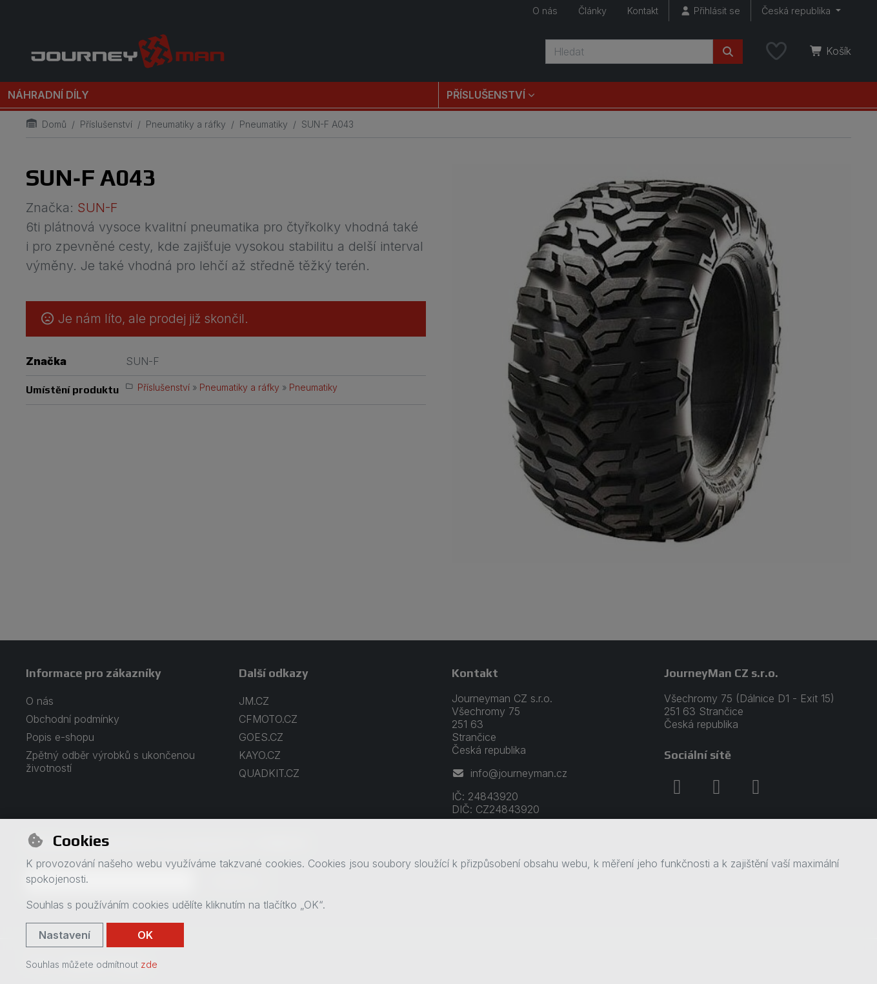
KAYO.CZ (260, 755)
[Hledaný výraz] (629, 51)
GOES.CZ (261, 737)
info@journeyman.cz (509, 773)
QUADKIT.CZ (269, 773)
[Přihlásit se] (710, 10)
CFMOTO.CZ (268, 719)
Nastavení (64, 935)
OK (145, 935)
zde (149, 964)
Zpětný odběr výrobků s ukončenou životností (110, 761)
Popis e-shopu (60, 737)
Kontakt (642, 10)
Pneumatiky (263, 124)
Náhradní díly (48, 94)
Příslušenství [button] (486, 94)
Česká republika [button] (797, 10)
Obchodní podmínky (72, 719)
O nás (545, 10)
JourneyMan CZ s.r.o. (721, 673)
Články (592, 10)
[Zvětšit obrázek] (652, 364)
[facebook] (677, 787)
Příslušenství (106, 124)
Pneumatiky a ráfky (186, 124)
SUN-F (97, 207)
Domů (46, 124)
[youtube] (756, 787)
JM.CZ (254, 700)
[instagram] (716, 787)
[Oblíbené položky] (776, 51)
